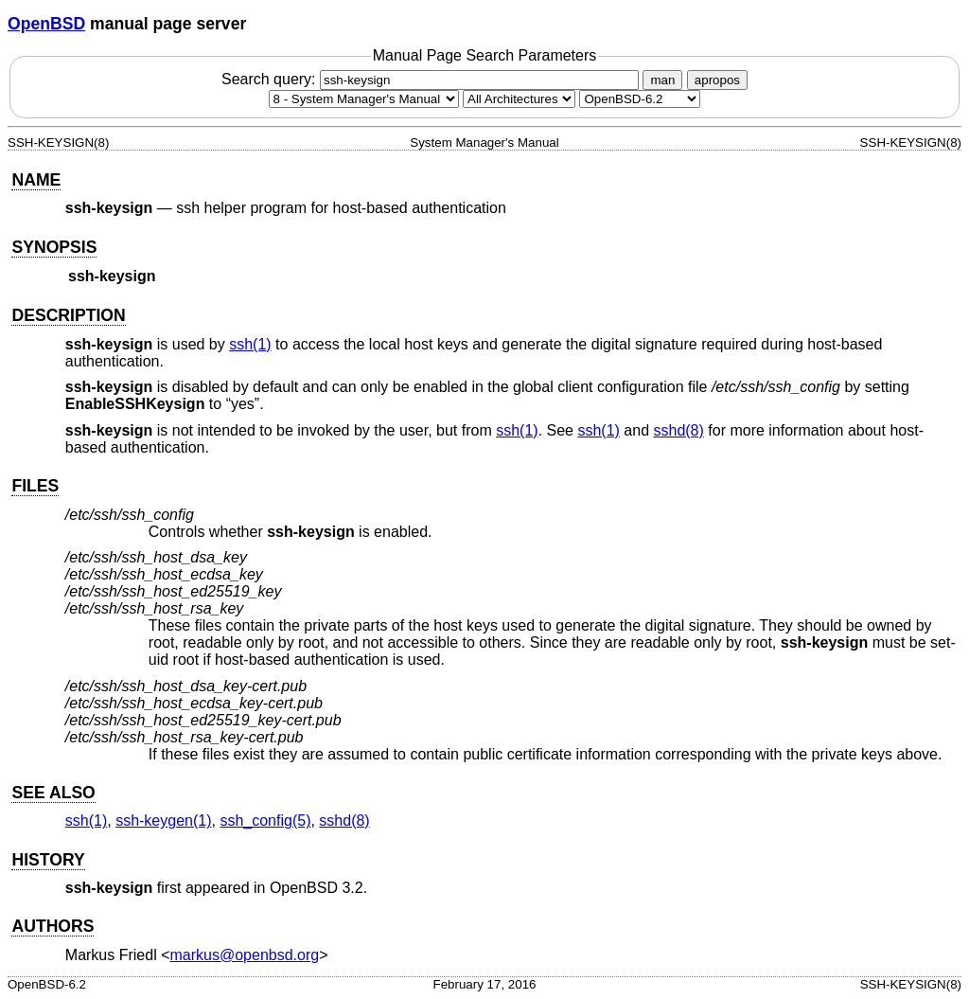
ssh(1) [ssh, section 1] (250, 344)
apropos (717, 80)
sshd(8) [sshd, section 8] (678, 430)
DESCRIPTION (68, 315)
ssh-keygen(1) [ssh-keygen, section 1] (163, 820)
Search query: (432, 79)
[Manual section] (364, 99)
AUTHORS (52, 926)
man (662, 80)
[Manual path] (639, 99)
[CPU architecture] (519, 99)
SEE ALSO (53, 792)
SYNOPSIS (54, 247)
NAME (36, 179)
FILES (35, 485)
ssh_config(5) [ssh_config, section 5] (265, 820)
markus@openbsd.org (245, 955)
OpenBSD (46, 23)
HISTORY (47, 859)
